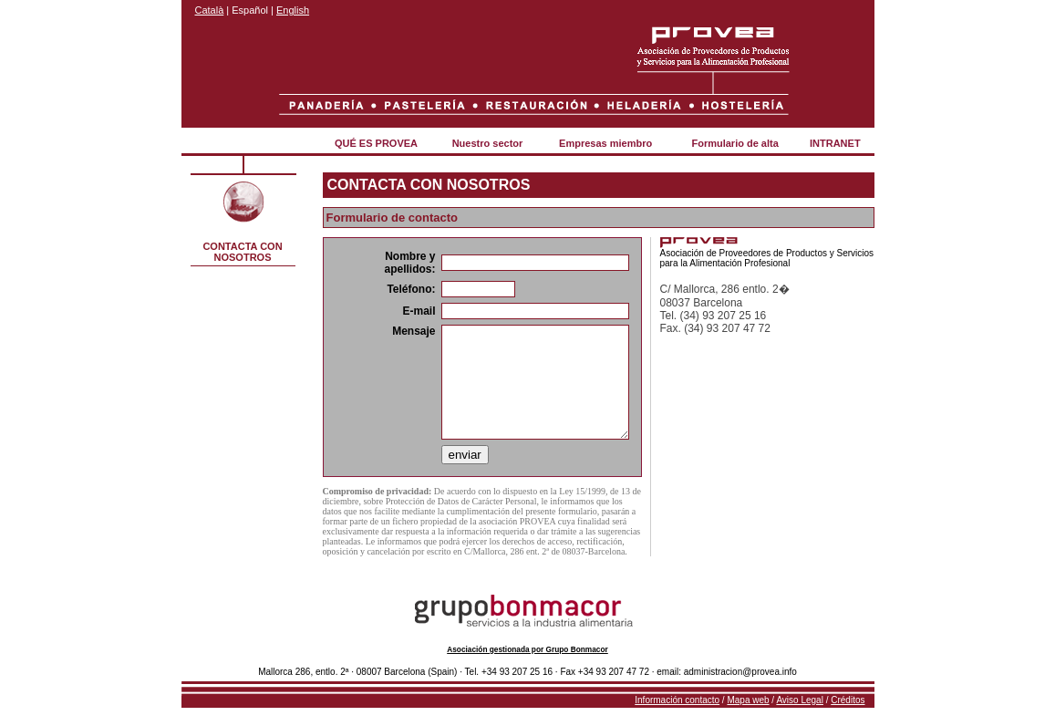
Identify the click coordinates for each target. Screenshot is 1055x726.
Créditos (847, 700)
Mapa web (748, 700)
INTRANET (835, 143)
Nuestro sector (487, 143)
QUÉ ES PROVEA (376, 143)
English (292, 10)
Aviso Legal (799, 700)
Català (209, 10)
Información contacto (677, 700)
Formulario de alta (734, 143)
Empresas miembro (605, 143)
